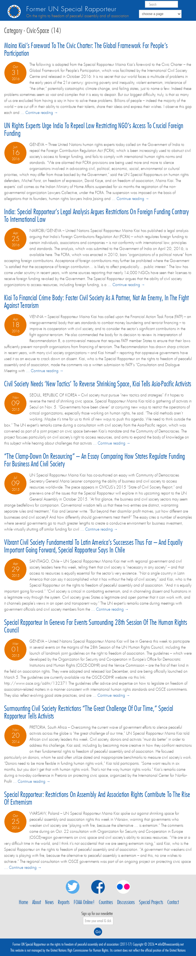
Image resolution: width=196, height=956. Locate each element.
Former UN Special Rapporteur (71, 9)
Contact (173, 902)
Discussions (126, 902)
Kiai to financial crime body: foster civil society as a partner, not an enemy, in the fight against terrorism (96, 301)
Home (23, 902)
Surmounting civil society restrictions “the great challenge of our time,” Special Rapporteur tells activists (88, 712)
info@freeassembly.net (171, 944)
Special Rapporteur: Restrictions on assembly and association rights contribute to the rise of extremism (97, 798)
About (36, 902)
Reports (64, 902)
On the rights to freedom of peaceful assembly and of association (77, 15)
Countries (106, 902)
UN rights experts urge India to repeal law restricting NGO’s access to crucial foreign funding (93, 129)
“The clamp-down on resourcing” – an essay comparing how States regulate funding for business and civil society (94, 460)
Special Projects (151, 902)
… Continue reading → (39, 112)
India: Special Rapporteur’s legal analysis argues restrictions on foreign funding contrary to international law (96, 215)
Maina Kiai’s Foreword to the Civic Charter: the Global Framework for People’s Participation (86, 49)
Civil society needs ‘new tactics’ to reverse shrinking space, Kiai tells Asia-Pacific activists (97, 384)
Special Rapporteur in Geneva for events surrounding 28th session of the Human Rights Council (95, 626)
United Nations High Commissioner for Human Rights (79, 950)
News (49, 902)
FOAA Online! (84, 902)
